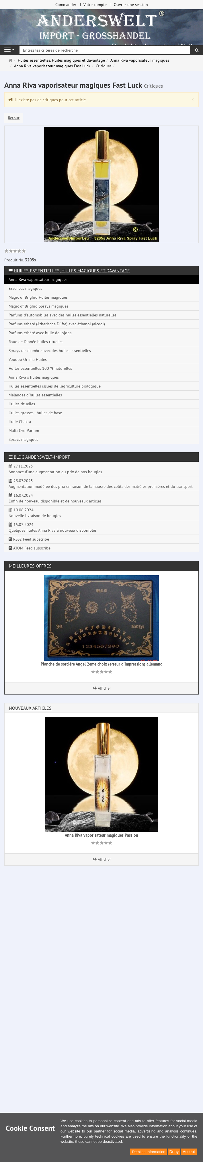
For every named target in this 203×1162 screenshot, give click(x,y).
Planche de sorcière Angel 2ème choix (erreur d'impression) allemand (102, 664)
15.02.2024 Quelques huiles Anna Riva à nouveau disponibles (53, 527)
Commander (65, 4)
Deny (174, 1151)
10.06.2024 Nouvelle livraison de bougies (35, 512)
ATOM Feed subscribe (29, 548)
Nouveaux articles (30, 708)
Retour (13, 117)
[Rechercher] (197, 50)
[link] (15, 251)
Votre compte (95, 4)
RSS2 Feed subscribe (29, 539)
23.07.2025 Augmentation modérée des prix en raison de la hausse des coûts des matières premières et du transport (101, 483)
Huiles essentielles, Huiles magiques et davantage (72, 270)
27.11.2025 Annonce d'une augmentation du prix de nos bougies (55, 468)
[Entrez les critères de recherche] (105, 50)
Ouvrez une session (131, 4)
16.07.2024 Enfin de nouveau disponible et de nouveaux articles (55, 498)
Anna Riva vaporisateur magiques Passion (101, 835)
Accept (189, 1151)
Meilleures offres (30, 566)
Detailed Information (148, 1152)
